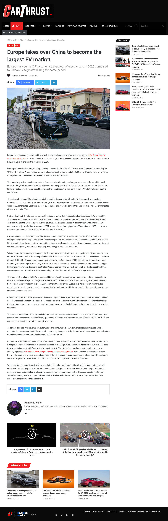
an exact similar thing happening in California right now (49, 352)
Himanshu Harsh (18, 75)
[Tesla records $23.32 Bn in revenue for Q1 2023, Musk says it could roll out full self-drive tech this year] (94, 478)
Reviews (93, 26)
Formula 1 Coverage (77, 26)
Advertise (86, 511)
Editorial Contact (98, 511)
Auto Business (31, 26)
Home (6, 26)
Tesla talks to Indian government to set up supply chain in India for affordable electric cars (21, 492)
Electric (46, 26)
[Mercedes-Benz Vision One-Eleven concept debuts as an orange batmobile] (58, 478)
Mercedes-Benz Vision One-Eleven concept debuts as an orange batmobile (57, 492)
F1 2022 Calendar (109, 26)
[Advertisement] (112, 8)
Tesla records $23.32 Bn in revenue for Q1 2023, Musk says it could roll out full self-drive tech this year (92, 492)
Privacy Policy (111, 511)
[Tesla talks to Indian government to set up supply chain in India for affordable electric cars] (23, 478)
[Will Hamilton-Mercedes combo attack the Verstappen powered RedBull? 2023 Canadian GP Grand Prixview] (123, 62)
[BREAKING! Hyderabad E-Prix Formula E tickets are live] (123, 106)
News (16, 26)
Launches (59, 26)
